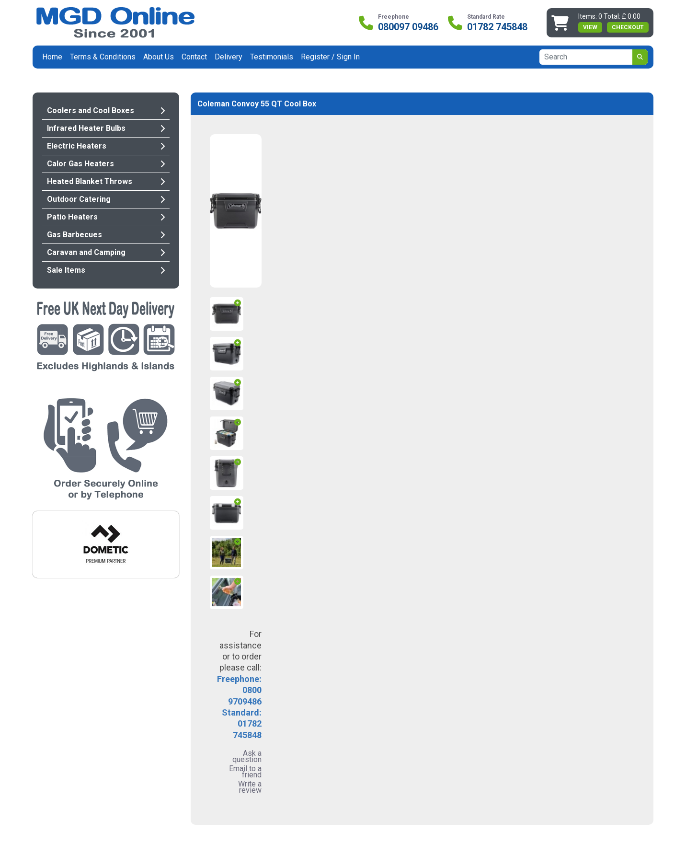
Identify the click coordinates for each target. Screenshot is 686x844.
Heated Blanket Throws (106, 181)
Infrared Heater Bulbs (106, 128)
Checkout (628, 27)
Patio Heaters (106, 216)
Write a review (250, 787)
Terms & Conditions (103, 56)
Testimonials (271, 56)
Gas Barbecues (106, 234)
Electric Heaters (106, 145)
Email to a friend (245, 771)
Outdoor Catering (106, 199)
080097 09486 (408, 27)
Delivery (228, 56)
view (590, 27)
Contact (194, 56)
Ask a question (247, 756)
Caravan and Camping (106, 252)
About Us (158, 56)
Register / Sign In (330, 56)
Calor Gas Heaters (106, 163)
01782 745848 (497, 27)
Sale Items (106, 270)
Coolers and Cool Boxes (106, 110)
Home (52, 56)
